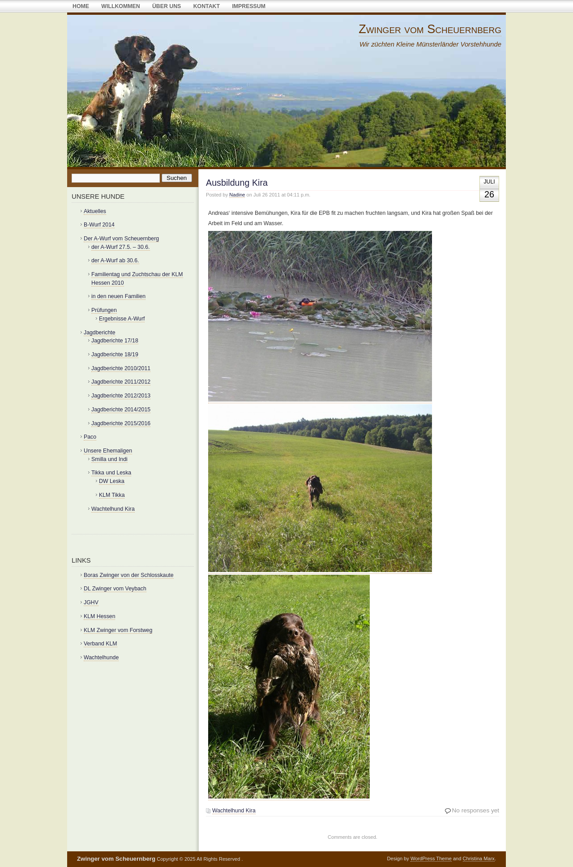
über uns (166, 6)
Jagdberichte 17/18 (114, 340)
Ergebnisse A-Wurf (122, 319)
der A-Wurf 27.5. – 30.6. (120, 247)
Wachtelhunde (101, 657)
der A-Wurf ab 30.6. (115, 260)
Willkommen (120, 6)
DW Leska (111, 481)
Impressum (248, 6)
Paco (90, 437)
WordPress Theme (431, 858)
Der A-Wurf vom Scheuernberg (121, 238)
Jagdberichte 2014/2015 (120, 409)
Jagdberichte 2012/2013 (120, 396)
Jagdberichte (99, 332)
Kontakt (206, 6)
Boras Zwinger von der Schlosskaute (129, 575)
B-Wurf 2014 (99, 225)
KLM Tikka (111, 495)
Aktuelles (95, 211)
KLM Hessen (99, 616)
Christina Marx (479, 858)
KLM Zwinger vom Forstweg (118, 630)
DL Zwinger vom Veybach (115, 588)
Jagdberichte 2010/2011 (120, 368)
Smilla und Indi (109, 459)
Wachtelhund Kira (234, 810)
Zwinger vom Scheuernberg (430, 29)
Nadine (237, 194)
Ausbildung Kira (237, 183)
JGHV (91, 602)
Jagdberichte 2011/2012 (120, 382)
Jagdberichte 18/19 (114, 354)
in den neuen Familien (118, 296)
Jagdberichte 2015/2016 (120, 423)
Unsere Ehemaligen (108, 451)
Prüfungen (104, 310)
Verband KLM (100, 644)
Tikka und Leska (111, 473)
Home (81, 6)
